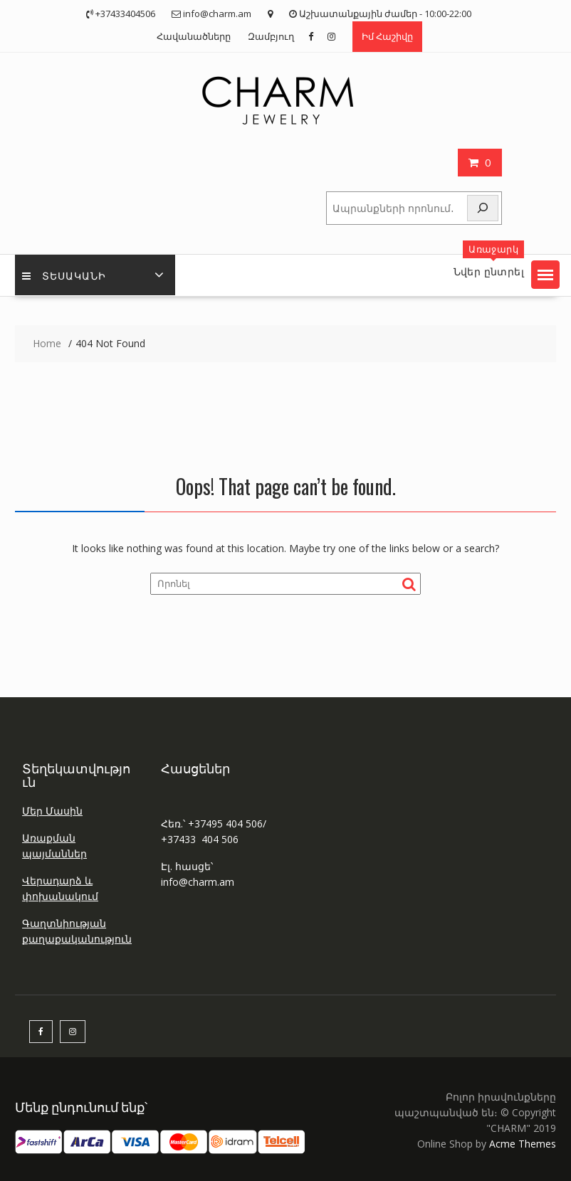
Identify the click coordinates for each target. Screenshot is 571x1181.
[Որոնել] (482, 208)
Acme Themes (522, 1143)
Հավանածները (194, 36)
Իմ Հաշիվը (387, 36)
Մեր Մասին (52, 810)
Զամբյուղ (271, 36)
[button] (545, 274)
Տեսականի (64, 275)
